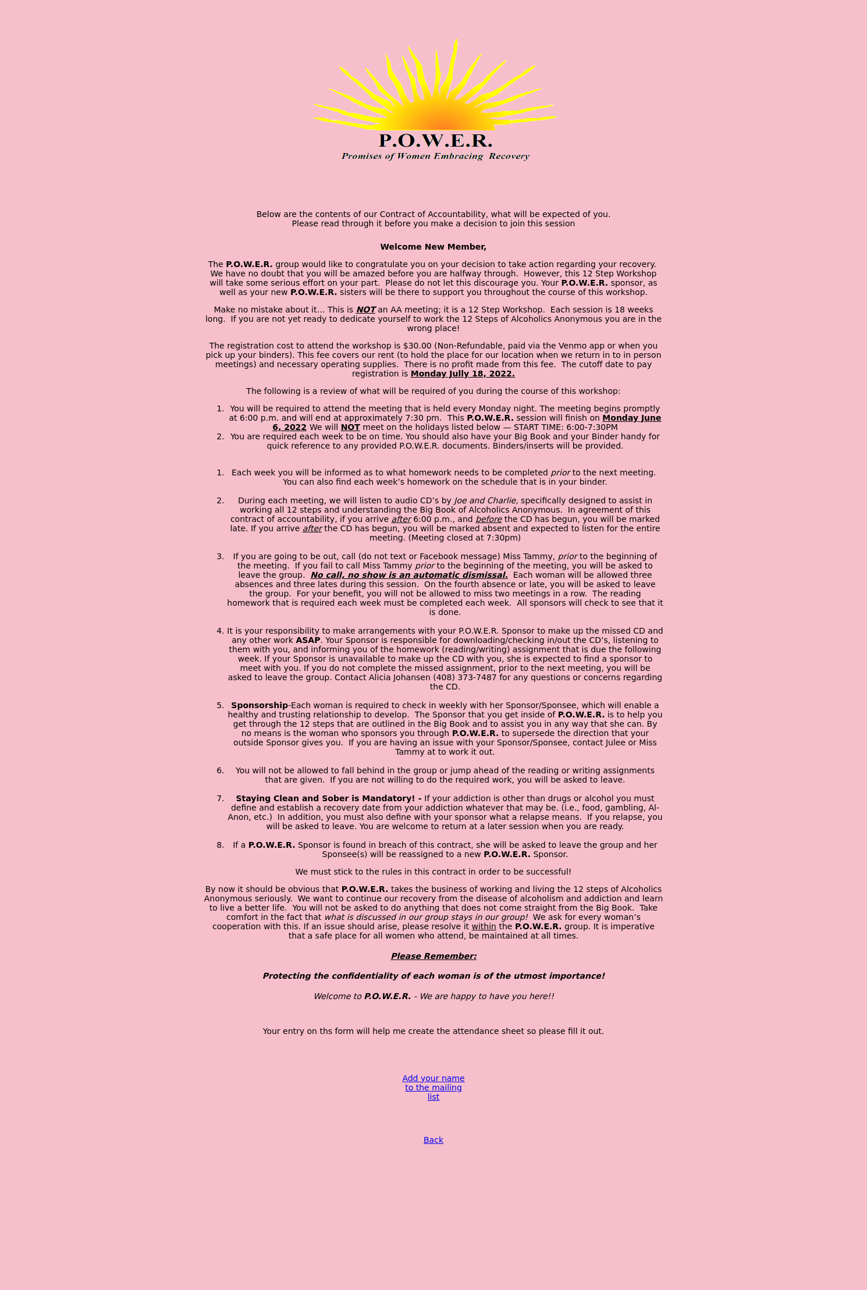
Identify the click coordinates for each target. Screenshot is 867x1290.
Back (433, 1140)
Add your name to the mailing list (433, 1087)
